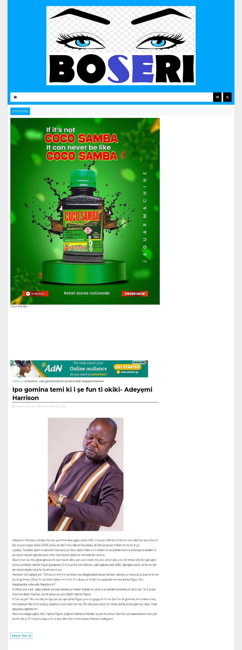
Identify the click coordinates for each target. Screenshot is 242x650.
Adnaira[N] (138, 362)
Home (16, 381)
